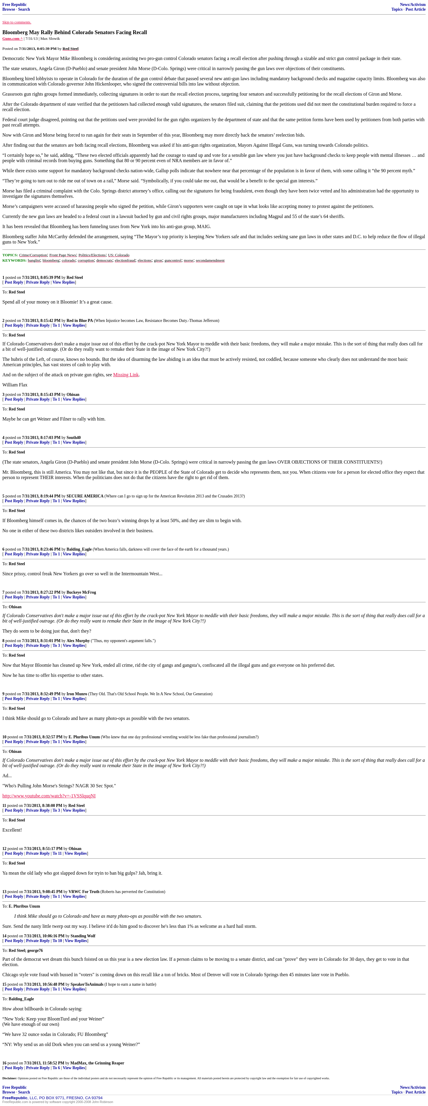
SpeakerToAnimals (87, 984)
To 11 (57, 853)
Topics (396, 9)
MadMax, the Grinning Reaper (97, 1063)
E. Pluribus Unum (84, 737)
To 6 (56, 1068)
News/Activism (413, 4)
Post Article (415, 9)
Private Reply (38, 282)
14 (4, 936)
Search (24, 9)
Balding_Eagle (79, 549)
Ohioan (73, 394)
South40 (74, 437)
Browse (8, 9)
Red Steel (75, 277)
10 (4, 737)
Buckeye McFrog (81, 592)
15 (4, 984)
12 (4, 848)
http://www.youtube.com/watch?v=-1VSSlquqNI (49, 795)
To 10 (57, 940)
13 (4, 891)
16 (4, 1063)
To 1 (56, 325)
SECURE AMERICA (85, 496)
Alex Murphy (78, 641)
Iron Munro (77, 694)
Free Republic (14, 4)
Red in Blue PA (80, 320)
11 (4, 805)
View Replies (64, 282)
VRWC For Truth (84, 891)
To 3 (56, 645)
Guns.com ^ (12, 38)
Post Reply (14, 282)
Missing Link (126, 374)
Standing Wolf (83, 936)
